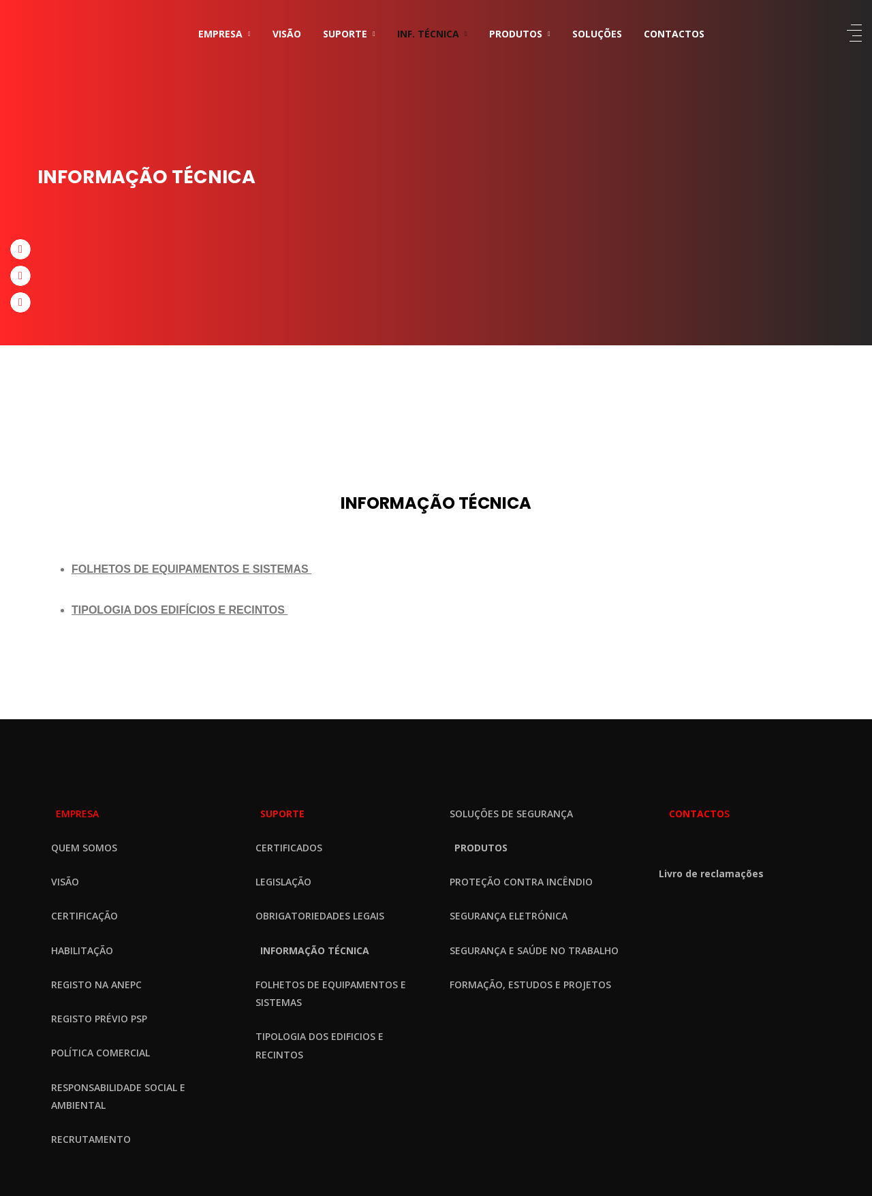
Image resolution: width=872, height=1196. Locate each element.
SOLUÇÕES (597, 33)
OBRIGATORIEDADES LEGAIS (319, 915)
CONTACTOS (674, 33)
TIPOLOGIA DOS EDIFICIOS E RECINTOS (319, 1045)
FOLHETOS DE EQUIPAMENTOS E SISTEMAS (330, 993)
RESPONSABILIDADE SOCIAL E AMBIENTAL (118, 1096)
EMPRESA (220, 33)
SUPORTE (345, 33)
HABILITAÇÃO (82, 950)
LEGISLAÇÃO (283, 881)
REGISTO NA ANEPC (96, 984)
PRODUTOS (515, 33)
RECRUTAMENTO (91, 1139)
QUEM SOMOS (84, 847)
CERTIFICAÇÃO (84, 915)
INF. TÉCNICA (428, 33)
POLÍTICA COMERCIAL (100, 1052)
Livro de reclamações (711, 873)
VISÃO (286, 33)
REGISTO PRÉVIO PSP (99, 1018)
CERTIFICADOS (288, 847)
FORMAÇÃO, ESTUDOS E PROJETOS (530, 984)
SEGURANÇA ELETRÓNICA (508, 915)
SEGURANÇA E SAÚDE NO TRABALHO (534, 950)
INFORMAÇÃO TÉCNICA (314, 950)
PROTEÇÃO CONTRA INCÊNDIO (521, 881)
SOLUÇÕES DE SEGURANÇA (511, 813)
